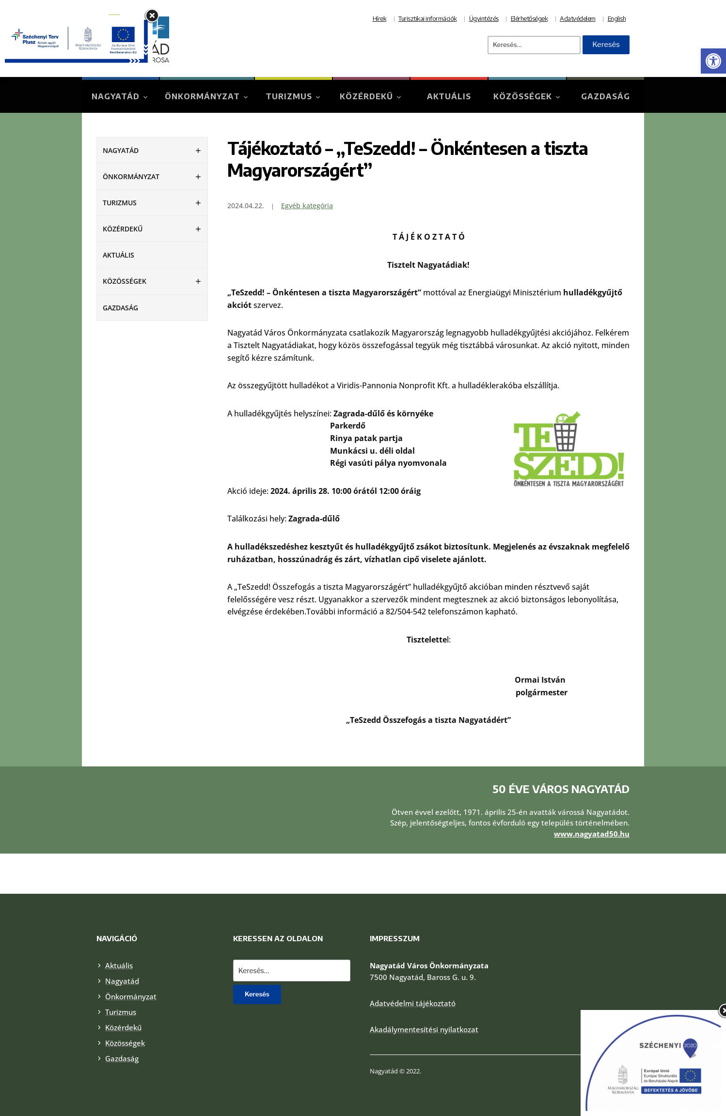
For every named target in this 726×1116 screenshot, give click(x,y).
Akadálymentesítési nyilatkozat (424, 1029)
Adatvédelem (578, 18)
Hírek (380, 18)
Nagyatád (116, 96)
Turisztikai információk (427, 18)
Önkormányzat (202, 96)
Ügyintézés (484, 18)
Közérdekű (366, 96)
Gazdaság (605, 96)
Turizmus (289, 96)
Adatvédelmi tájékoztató (413, 1003)
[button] (713, 61)
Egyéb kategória (307, 205)
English (617, 18)
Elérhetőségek (529, 18)
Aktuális (449, 96)
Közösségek (522, 96)
